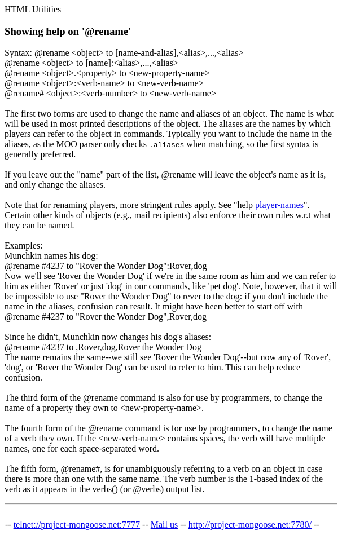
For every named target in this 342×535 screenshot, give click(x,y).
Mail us (164, 524)
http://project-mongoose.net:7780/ (250, 524)
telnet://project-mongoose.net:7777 (77, 524)
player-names (279, 205)
